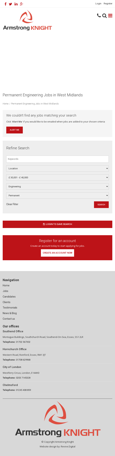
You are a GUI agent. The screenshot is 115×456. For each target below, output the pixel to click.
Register (108, 3)
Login (98, 3)
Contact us (9, 318)
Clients (6, 302)
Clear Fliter (12, 204)
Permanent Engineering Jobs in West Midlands (35, 103)
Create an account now (57, 252)
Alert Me (14, 130)
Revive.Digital (68, 446)
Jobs (5, 291)
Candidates (9, 296)
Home (5, 103)
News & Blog (10, 313)
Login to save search (57, 224)
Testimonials (10, 307)
